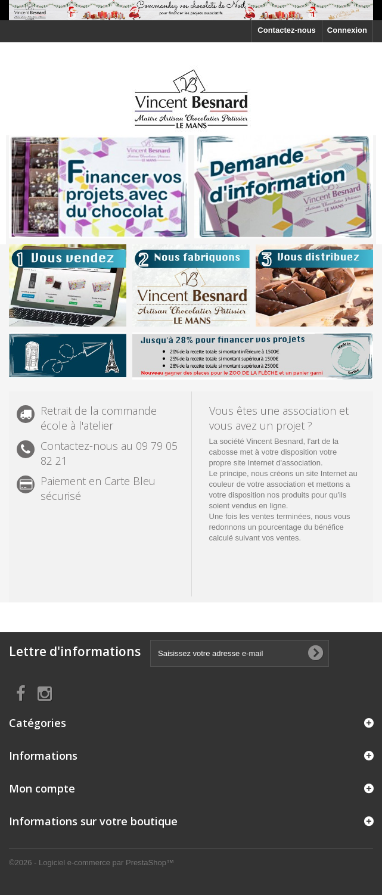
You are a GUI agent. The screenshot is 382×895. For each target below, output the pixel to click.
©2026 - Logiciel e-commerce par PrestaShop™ (91, 862)
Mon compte (42, 788)
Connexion (347, 30)
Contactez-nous (286, 30)
